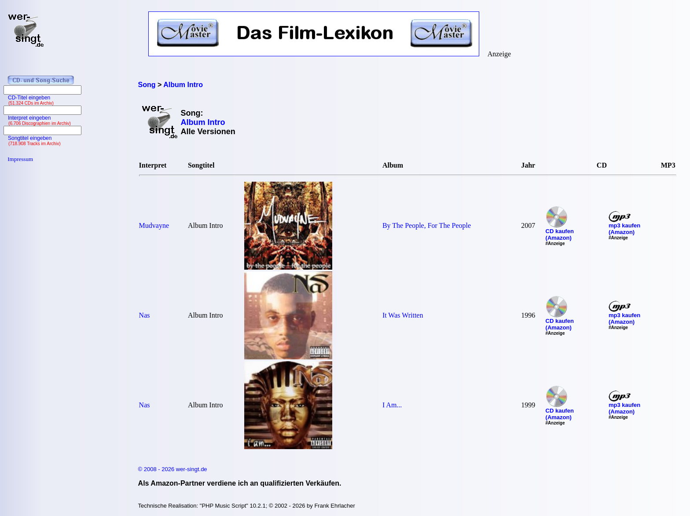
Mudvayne (154, 225)
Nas (144, 315)
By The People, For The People (426, 225)
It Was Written (402, 315)
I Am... (392, 405)
